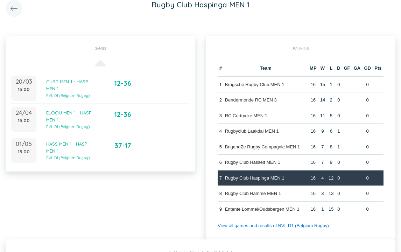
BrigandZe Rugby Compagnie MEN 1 (262, 146)
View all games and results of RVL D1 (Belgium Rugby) (273, 225)
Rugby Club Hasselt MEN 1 (252, 162)
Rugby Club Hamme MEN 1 (253, 193)
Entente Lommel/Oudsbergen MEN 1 (262, 209)
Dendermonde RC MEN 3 (251, 100)
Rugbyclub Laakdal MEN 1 (252, 131)
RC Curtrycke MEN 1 (246, 115)
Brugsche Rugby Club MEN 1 (254, 84)
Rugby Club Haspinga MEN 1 (254, 178)
